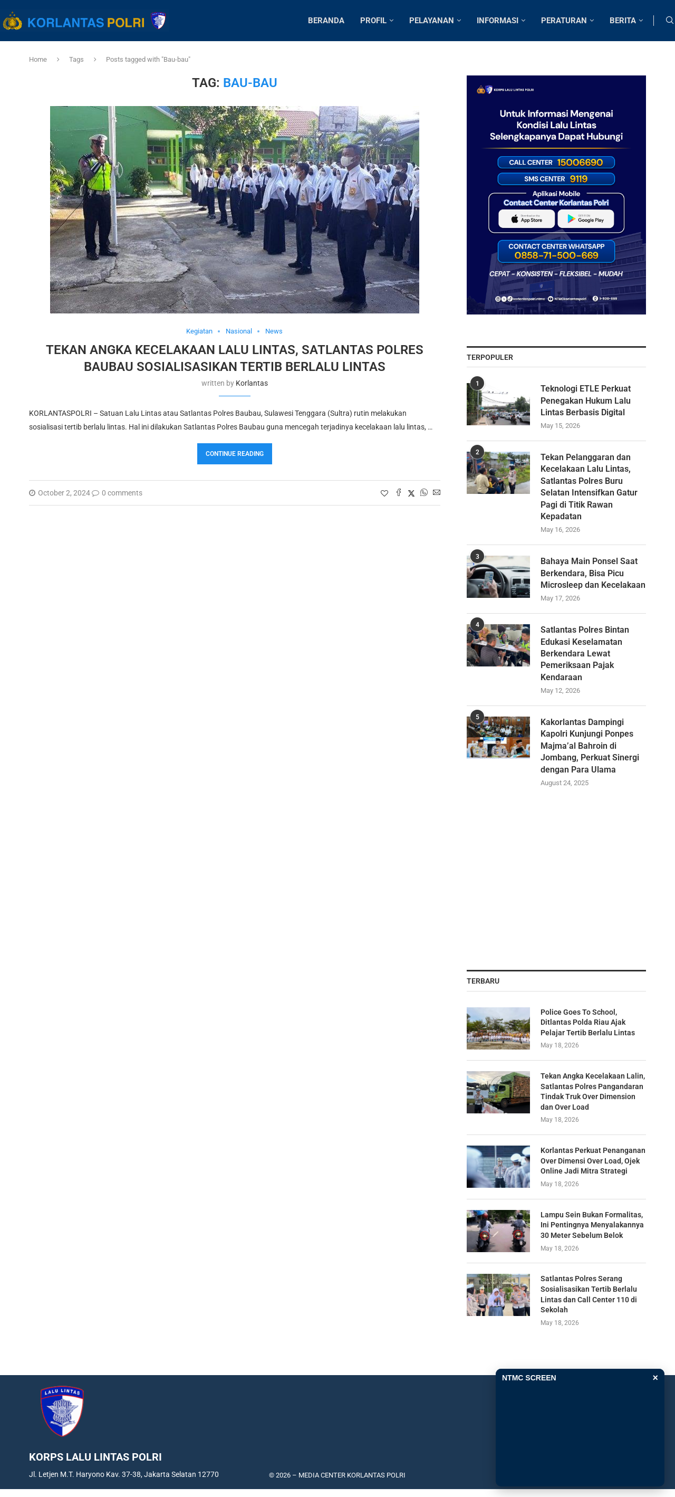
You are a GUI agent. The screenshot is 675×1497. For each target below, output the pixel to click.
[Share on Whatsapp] (424, 493)
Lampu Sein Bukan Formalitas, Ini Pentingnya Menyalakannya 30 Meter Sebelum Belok (592, 1224)
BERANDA (326, 20)
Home (38, 59)
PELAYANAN (431, 20)
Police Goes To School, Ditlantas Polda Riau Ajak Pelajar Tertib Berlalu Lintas (588, 1022)
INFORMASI (497, 20)
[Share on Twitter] (411, 493)
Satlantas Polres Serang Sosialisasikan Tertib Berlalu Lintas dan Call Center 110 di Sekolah (589, 1294)
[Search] (669, 20)
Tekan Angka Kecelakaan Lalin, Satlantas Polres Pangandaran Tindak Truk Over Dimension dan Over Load (593, 1091)
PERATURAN (564, 20)
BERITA (623, 20)
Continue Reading (235, 453)
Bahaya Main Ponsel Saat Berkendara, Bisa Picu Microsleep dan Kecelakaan (593, 573)
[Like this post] (384, 493)
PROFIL (373, 20)
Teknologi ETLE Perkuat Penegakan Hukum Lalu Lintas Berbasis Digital (586, 400)
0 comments (117, 493)
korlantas (252, 383)
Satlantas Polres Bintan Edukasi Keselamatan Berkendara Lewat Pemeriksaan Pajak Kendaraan (585, 653)
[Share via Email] (436, 493)
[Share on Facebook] (398, 493)
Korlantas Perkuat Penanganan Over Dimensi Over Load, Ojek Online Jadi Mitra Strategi (593, 1160)
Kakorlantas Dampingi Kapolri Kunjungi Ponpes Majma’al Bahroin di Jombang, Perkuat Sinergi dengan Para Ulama (590, 746)
